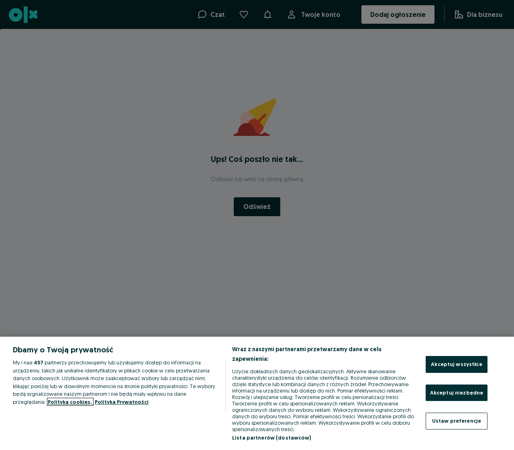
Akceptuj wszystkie (456, 364)
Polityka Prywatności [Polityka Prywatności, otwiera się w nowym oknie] (122, 402)
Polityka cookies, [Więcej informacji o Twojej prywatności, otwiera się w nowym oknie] (70, 402)
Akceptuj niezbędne (456, 392)
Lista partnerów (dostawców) (271, 437)
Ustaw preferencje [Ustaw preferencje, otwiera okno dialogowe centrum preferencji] (456, 420)
